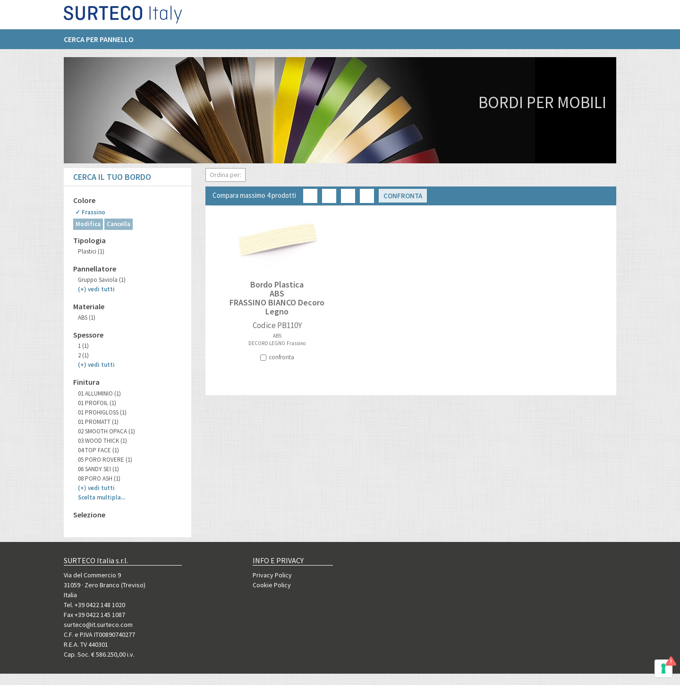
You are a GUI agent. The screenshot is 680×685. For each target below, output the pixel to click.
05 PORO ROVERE (105, 460)
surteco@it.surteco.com (98, 624)
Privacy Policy (272, 575)
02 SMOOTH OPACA (106, 431)
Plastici (91, 251)
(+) (96, 289)
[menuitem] (103, 43)
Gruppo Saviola (102, 280)
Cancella (118, 224)
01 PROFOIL (97, 403)
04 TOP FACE (98, 450)
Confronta (402, 195)
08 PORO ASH (99, 478)
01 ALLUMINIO (99, 393)
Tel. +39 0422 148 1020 (94, 604)
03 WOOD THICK (102, 441)
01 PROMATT (98, 422)
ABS (86, 317)
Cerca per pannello (99, 43)
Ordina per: (225, 174)
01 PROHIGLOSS (102, 412)
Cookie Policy (272, 585)
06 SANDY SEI (98, 469)
